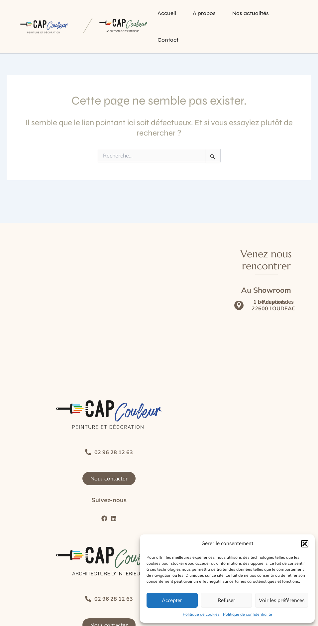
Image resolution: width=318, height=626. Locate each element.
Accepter (172, 600)
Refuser (226, 600)
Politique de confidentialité (247, 614)
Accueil (167, 13)
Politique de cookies (201, 614)
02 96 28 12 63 (113, 452)
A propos (204, 13)
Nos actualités (250, 13)
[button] (304, 543)
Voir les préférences (281, 600)
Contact (168, 40)
